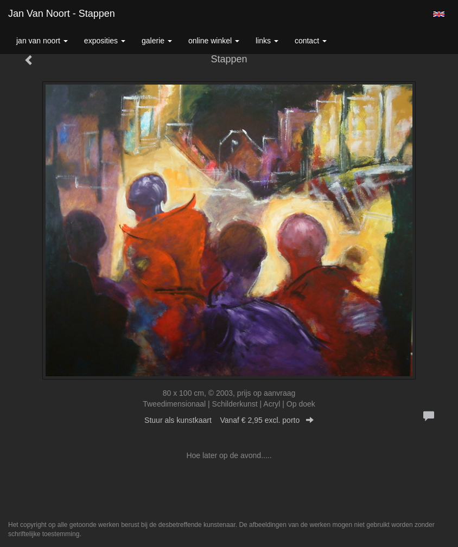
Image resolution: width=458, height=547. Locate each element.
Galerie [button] (157, 40)
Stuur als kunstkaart (229, 420)
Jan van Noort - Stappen (61, 13)
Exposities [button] (104, 40)
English (438, 14)
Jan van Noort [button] (42, 40)
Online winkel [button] (213, 40)
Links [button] (267, 40)
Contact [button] (311, 40)
